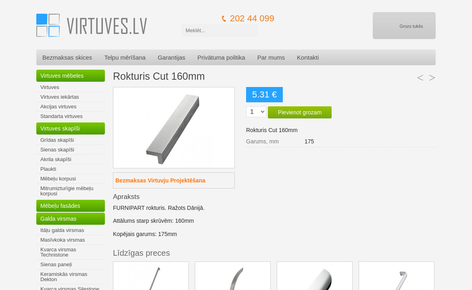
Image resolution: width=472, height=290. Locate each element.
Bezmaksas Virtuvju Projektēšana (160, 180)
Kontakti (308, 57)
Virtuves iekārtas (59, 97)
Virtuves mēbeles (62, 75)
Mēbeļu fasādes (60, 206)
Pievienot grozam (300, 112)
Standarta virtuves (61, 116)
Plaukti (48, 169)
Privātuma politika (221, 57)
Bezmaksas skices (67, 57)
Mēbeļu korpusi (58, 179)
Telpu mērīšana (125, 57)
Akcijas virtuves (58, 107)
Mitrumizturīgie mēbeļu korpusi (67, 191)
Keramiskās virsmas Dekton (63, 276)
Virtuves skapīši (60, 128)
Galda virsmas (58, 218)
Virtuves (49, 87)
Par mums (271, 57)
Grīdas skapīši (57, 140)
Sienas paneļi (56, 264)
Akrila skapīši (55, 159)
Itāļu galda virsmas (62, 230)
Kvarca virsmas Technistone (58, 252)
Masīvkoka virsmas (62, 240)
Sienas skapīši (57, 150)
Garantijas (171, 57)
